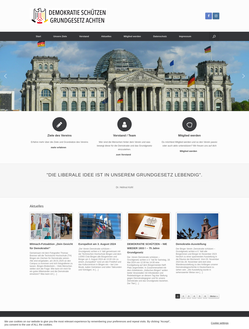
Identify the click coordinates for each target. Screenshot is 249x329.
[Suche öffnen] (214, 36)
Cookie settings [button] (219, 323)
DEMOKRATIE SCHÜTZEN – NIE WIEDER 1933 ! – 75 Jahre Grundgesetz (147, 248)
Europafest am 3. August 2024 (97, 243)
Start (38, 36)
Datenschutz (160, 36)
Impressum (185, 36)
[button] (5, 76)
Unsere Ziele (60, 36)
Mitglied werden (132, 36)
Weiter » (214, 296)
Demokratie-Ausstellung (191, 243)
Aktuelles (106, 36)
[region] (124, 76)
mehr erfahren (59, 147)
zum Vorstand (124, 154)
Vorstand (84, 36)
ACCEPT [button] (238, 323)
